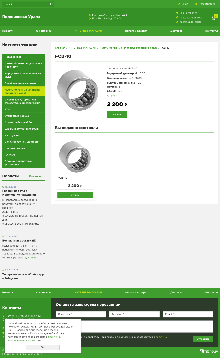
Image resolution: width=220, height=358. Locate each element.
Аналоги (112, 96)
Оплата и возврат (136, 31)
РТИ (7, 109)
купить (117, 114)
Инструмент (12, 135)
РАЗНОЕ (10, 154)
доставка (30, 258)
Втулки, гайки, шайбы (18, 122)
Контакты (211, 31)
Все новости (37, 176)
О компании (43, 31)
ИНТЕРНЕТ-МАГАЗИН (88, 31)
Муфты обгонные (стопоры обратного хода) (22, 91)
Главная (60, 47)
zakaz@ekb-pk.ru (190, 22)
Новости (7, 31)
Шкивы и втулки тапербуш (21, 128)
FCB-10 (62, 178)
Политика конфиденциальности (22, 354)
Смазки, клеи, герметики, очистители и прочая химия (22, 101)
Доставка (176, 31)
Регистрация (207, 4)
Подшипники (13, 56)
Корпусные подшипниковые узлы (23, 75)
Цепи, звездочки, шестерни (22, 141)
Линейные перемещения (20, 83)
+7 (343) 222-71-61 (188, 13)
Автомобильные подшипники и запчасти (23, 65)
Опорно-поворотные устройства (18, 163)
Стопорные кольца (17, 116)
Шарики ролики (15, 148)
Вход (185, 4)
